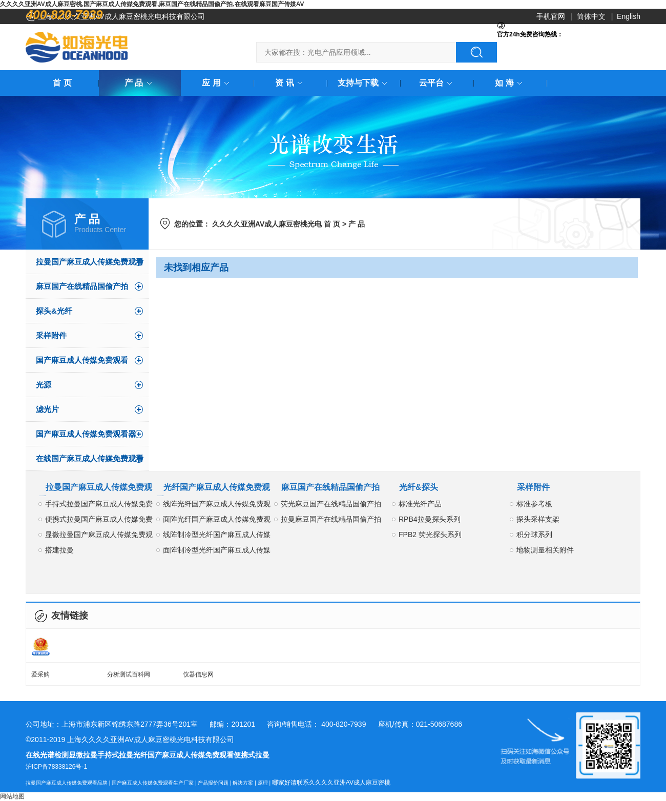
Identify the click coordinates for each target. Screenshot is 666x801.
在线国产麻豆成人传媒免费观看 (89, 458)
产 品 (139, 82)
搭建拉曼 (59, 550)
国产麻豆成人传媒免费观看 (82, 360)
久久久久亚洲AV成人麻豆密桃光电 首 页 (276, 224)
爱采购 (40, 674)
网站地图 (12, 796)
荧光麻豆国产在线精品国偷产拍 (331, 504)
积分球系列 (534, 534)
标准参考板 (534, 504)
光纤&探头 (418, 487)
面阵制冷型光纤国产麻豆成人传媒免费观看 (216, 552)
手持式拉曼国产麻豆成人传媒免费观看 (99, 505)
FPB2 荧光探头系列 (430, 534)
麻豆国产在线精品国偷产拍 (82, 286)
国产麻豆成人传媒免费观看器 (86, 433)
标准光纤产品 (420, 504)
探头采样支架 (537, 519)
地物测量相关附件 (545, 550)
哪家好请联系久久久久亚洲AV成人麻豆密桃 (331, 782)
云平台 (437, 82)
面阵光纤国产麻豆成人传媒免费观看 (216, 521)
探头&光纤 (54, 310)
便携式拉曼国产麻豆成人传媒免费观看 (99, 521)
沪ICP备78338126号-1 (56, 766)
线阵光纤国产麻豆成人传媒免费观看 (216, 505)
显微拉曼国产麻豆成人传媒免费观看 (99, 536)
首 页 (62, 82)
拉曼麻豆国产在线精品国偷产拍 (331, 519)
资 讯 (290, 82)
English (628, 16)
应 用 (217, 82)
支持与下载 (364, 82)
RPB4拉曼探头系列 (430, 519)
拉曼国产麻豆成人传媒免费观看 (89, 261)
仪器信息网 (198, 674)
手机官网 (550, 16)
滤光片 (47, 409)
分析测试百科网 (128, 674)
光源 (43, 384)
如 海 (510, 82)
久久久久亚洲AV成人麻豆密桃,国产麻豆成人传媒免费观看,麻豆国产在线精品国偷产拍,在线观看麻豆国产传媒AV (152, 4)
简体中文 (591, 16)
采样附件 (51, 335)
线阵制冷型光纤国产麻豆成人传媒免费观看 (216, 536)
